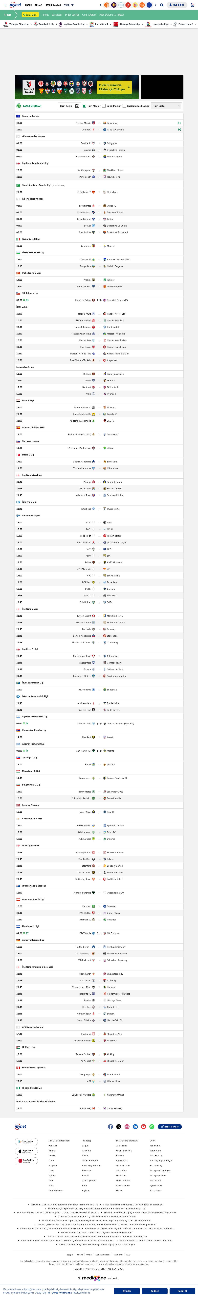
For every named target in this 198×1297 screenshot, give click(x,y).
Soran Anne (155, 1150)
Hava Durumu (123, 1185)
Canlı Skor (31, 15)
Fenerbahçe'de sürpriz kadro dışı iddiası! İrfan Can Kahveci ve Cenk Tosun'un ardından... (129, 1228)
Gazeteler (87, 1170)
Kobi (84, 1185)
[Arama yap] (161, 5)
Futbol (45, 15)
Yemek (51, 1155)
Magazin (52, 1165)
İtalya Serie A (98, 24)
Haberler (52, 1145)
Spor (50, 1180)
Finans (51, 1150)
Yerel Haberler (55, 1190)
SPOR (7, 15)
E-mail (85, 1175)
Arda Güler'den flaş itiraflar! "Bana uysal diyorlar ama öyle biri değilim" (97, 1232)
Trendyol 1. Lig (44, 24)
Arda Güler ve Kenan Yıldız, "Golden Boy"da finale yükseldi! (50, 1228)
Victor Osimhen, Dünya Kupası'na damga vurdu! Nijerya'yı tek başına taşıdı (97, 1244)
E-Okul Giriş (156, 1165)
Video (51, 1185)
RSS (128, 1254)
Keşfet (119, 1190)
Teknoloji (86, 1140)
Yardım (80, 1254)
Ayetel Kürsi (156, 1185)
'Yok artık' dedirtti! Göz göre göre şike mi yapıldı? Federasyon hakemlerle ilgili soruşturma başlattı (97, 1236)
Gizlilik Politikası (102, 1254)
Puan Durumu (58, 185)
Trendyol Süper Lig (16, 24)
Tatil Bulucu (156, 1155)
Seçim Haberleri (90, 1160)
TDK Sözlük (155, 1180)
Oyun (152, 1140)
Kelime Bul (155, 1145)
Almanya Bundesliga (126, 24)
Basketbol (57, 15)
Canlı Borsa (121, 1145)
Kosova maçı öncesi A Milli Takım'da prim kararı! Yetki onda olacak (64, 1204)
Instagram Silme (158, 1175)
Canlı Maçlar (111, 106)
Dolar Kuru (121, 1170)
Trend (51, 1170)
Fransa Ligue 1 (183, 24)
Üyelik (89, 1254)
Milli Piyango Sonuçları (161, 1160)
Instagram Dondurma (160, 1170)
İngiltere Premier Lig (72, 24)
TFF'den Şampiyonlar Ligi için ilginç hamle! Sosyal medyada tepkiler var (140, 1212)
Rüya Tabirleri (123, 1180)
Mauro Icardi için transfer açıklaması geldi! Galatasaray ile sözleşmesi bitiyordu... (58, 1212)
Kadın (51, 1160)
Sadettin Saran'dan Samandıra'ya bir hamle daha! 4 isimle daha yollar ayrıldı (97, 1216)
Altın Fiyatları (123, 1165)
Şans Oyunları (89, 1180)
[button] (5, 5)
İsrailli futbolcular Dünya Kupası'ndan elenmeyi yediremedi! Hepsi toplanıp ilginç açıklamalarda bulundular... (97, 1220)
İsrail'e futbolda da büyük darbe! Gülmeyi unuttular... (146, 1240)
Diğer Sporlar (72, 15)
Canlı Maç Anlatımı (91, 1165)
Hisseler (120, 1155)
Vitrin (85, 1155)
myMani (86, 1190)
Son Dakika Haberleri (59, 1140)
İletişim (69, 1254)
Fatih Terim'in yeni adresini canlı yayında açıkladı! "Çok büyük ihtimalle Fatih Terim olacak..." (67, 1240)
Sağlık (85, 1145)
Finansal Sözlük (124, 1150)
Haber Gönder (169, 1126)
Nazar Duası (156, 1190)
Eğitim (51, 1175)
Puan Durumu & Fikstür (112, 15)
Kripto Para (122, 1160)
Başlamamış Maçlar (136, 106)
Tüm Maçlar (92, 106)
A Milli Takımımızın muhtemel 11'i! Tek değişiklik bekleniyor (133, 1204)
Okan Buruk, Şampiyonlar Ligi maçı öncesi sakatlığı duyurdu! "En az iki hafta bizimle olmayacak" (97, 1208)
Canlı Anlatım (90, 15)
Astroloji (86, 1150)
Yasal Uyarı (118, 1254)
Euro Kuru (121, 1175)
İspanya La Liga (157, 24)
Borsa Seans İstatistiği (127, 1140)
